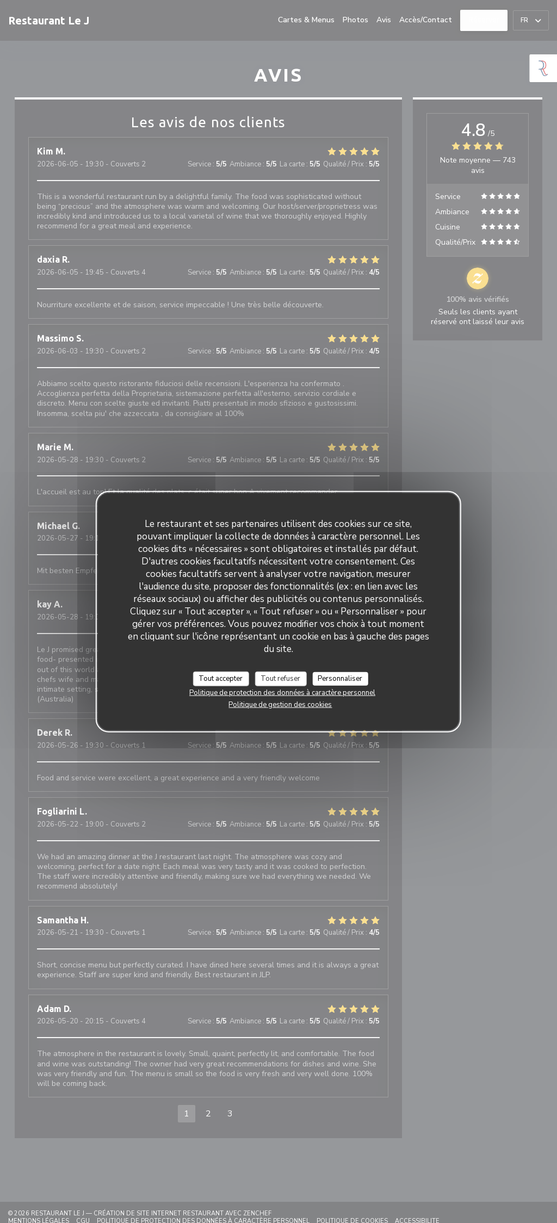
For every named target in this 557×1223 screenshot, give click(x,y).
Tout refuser (280, 678)
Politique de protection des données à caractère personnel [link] (282, 693)
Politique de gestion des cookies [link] (280, 705)
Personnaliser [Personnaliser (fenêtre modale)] (340, 678)
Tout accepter (221, 678)
